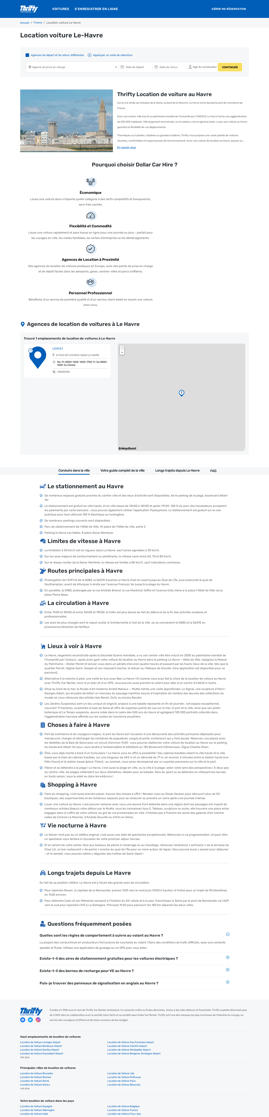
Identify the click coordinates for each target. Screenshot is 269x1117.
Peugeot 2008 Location (208, 1073)
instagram (38, 947)
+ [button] (122, 273)
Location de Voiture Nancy (152, 995)
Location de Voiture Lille (91, 991)
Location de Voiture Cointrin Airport (214, 967)
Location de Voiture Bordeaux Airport (157, 967)
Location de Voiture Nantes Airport (39, 971)
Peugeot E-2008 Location (151, 1073)
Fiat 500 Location (30, 1073)
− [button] (122, 278)
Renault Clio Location (207, 1077)
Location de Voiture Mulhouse (211, 991)
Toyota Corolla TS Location (35, 1077)
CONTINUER (229, 67)
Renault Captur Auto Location (95, 1077)
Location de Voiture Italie (34, 1020)
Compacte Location (31, 1039)
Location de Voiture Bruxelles (36, 991)
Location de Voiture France (210, 1016)
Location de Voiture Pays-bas (95, 1020)
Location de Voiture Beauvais (211, 995)
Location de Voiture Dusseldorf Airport (158, 971)
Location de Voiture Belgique (94, 1016)
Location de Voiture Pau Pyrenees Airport (101, 967)
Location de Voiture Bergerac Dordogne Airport (221, 971)
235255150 (64, 298)
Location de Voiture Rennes (152, 991)
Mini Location (86, 1035)
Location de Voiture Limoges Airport (40, 967)
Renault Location (88, 1058)
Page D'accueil (28, 1035)
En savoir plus (126, 147)
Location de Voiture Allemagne (154, 1016)
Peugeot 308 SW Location (93, 1073)
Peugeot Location (147, 1054)
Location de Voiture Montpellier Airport (100, 971)
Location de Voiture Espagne (36, 1016)
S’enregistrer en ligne (96, 9)
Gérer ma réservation (229, 9)
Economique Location (149, 1035)
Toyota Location (29, 1058)
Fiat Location (86, 1054)
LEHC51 (58, 275)
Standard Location (88, 1039)
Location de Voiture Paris (92, 995)
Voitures (60, 9)
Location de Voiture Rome (34, 995)
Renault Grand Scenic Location (154, 1077)
